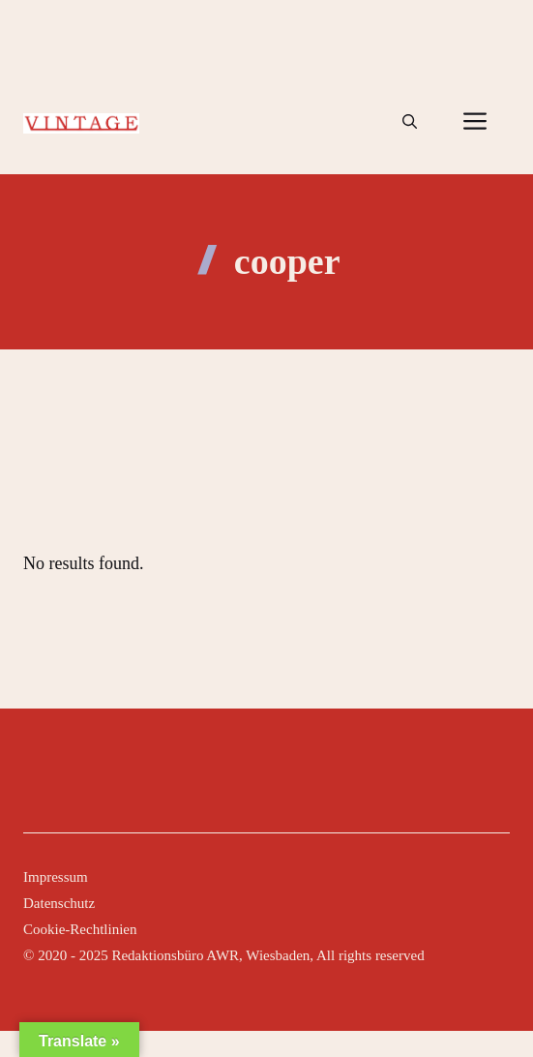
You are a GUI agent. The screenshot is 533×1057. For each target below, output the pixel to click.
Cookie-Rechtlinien (79, 929)
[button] (409, 122)
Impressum (55, 877)
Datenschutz (59, 903)
